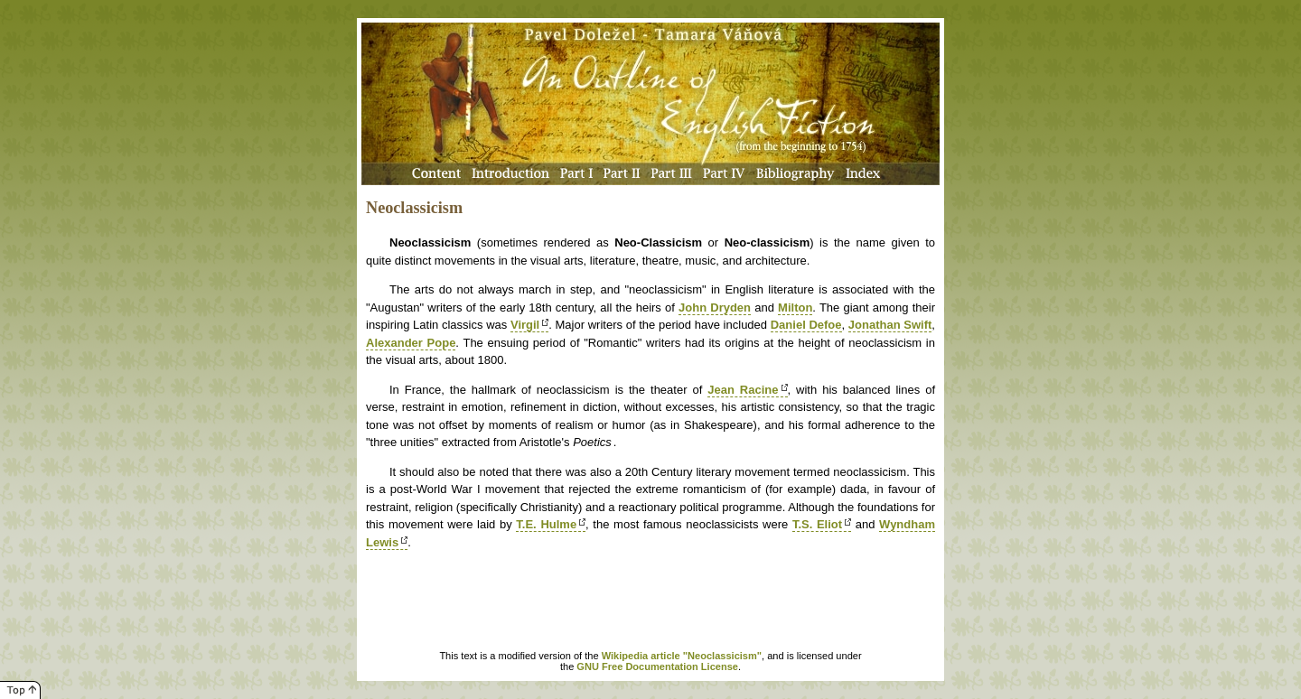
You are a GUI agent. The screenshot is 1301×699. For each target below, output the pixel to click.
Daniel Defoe (806, 324)
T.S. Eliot (817, 524)
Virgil (524, 324)
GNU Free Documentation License (657, 666)
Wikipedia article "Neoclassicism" (682, 655)
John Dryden (715, 307)
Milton (795, 307)
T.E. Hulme (546, 524)
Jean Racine (742, 389)
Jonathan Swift (890, 324)
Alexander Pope (410, 343)
